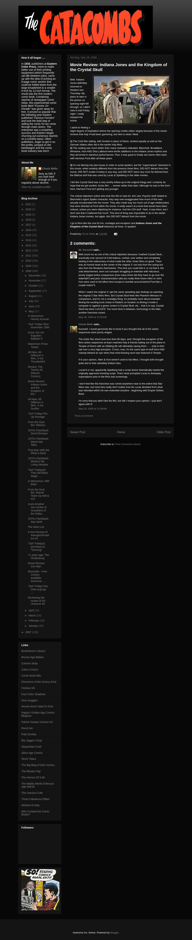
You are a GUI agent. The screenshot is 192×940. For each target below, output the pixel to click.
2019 (29, 214)
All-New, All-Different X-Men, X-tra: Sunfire (36, 404)
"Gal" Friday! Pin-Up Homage (38, 415)
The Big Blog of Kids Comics (38, 765)
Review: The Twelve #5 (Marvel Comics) (35, 371)
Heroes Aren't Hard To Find (37, 706)
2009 (29, 265)
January (33, 625)
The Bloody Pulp (31, 771)
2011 (29, 255)
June (31, 306)
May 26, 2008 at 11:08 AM (93, 408)
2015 (29, 235)
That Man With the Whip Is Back (38, 452)
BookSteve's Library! (33, 650)
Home (121, 432)
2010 (29, 260)
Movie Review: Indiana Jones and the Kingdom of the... (37, 387)
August (32, 295)
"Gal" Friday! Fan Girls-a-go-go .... (38, 589)
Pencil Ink (27, 728)
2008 (29, 270)
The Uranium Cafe (32, 792)
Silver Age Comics (32, 752)
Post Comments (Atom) (127, 444)
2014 (29, 240)
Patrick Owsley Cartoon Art (37, 722)
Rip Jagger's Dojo (31, 740)
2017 (29, 224)
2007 (29, 632)
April (31, 610)
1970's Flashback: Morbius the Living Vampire (38, 461)
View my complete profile (35, 186)
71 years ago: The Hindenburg (38, 556)
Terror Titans (28, 758)
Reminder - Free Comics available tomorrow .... (37, 576)
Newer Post (77, 432)
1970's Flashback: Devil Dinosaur (38, 432)
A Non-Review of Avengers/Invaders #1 (38, 535)
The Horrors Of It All (33, 777)
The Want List (36, 526)
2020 (29, 209)
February (34, 620)
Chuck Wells (86, 324)
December (34, 275)
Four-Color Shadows (33, 694)
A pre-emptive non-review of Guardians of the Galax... (37, 509)
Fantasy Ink (28, 687)
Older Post (164, 432)
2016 (29, 230)
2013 (29, 245)
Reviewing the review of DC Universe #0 (37, 600)
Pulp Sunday (28, 734)
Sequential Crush (31, 746)
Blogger (114, 932)
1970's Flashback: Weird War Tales (38, 442)
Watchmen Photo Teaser (38, 345)
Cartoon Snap (29, 663)
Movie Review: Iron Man (36, 565)
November (34, 280)
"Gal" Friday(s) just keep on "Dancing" (36, 546)
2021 (29, 204)
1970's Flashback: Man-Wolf (38, 520)
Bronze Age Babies (32, 657)
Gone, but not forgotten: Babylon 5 (36, 335)
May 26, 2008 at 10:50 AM (93, 317)
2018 (29, 219)
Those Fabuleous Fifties (35, 799)
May (31, 311)
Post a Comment (84, 415)
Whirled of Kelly (30, 805)
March (32, 615)
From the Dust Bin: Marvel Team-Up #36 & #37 (38, 494)
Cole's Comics (29, 669)
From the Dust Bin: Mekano (36, 424)
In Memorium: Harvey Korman (38, 317)
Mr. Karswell (86, 249)
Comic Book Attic (31, 675)
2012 (29, 250)
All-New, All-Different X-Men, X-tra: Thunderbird (36, 357)
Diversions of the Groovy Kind (38, 681)
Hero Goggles (29, 700)
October (33, 285)
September (35, 290)
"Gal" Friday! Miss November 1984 (39, 326)
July (31, 301)
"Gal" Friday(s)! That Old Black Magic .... (38, 473)
